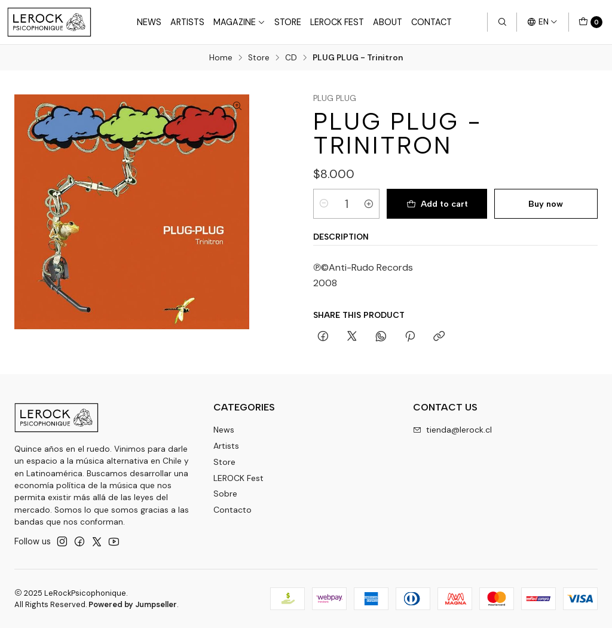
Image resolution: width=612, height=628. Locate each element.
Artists (187, 22)
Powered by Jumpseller (132, 604)
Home (220, 58)
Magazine (239, 22)
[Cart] (590, 22)
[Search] (502, 22)
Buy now (545, 203)
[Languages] (542, 22)
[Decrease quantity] (324, 203)
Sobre (225, 493)
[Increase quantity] (369, 203)
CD (291, 58)
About (387, 22)
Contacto (232, 509)
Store (287, 22)
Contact (431, 22)
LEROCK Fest (238, 478)
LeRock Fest (337, 22)
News (149, 22)
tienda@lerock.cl (452, 429)
